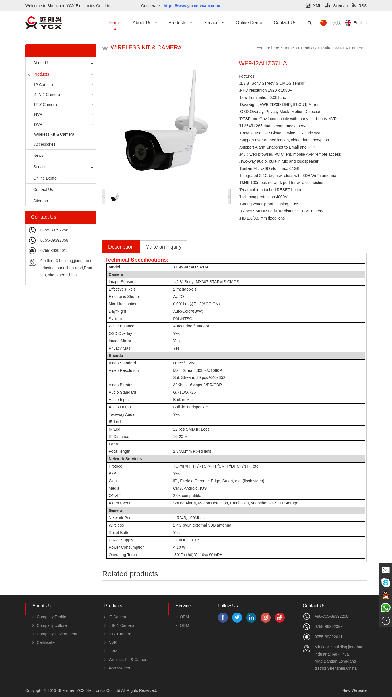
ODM (182, 625)
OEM (182, 617)
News (35, 155)
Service (213, 22)
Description (121, 247)
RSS (359, 5)
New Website (354, 690)
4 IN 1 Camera (63, 94)
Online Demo (249, 22)
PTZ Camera (63, 104)
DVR (63, 124)
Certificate (43, 642)
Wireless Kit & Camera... (345, 48)
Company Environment (54, 634)
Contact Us (285, 22)
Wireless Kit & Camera (54, 134)
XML (313, 5)
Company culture (49, 625)
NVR (63, 114)
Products (180, 22)
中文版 (361, 22)
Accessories (44, 144)
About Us (145, 22)
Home (115, 22)
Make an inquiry (163, 247)
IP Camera (63, 84)
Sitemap (336, 5)
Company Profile (49, 617)
